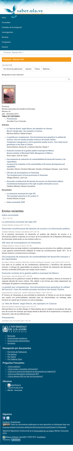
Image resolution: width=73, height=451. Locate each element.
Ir (69, 79)
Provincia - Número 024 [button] (13, 52)
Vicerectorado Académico (17, 338)
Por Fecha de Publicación (17, 352)
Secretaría (11, 343)
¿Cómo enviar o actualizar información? (23, 369)
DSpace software (11, 437)
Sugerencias (15, 422)
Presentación (8, 317)
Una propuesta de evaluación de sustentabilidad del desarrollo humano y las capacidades (36, 257)
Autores (28, 69)
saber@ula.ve (15, 385)
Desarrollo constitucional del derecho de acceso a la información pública (36, 228)
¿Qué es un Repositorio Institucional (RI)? (23, 374)
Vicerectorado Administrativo (18, 341)
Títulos (37, 69)
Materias (46, 69)
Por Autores (12, 354)
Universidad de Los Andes (44, 431)
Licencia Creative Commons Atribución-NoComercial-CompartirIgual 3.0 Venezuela (34, 427)
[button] (55, 3)
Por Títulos (12, 357)
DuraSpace (41, 437)
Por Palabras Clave (15, 359)
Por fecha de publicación (12, 69)
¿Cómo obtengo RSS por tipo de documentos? (25, 376)
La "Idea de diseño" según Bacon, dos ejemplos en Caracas (29, 303)
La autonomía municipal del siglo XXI (19, 222)
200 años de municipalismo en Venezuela (21, 242)
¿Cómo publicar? (14, 367)
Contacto (6, 422)
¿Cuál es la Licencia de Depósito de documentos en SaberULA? (32, 371)
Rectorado (11, 336)
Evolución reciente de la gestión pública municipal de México (30, 273)
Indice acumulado (10, 215)
